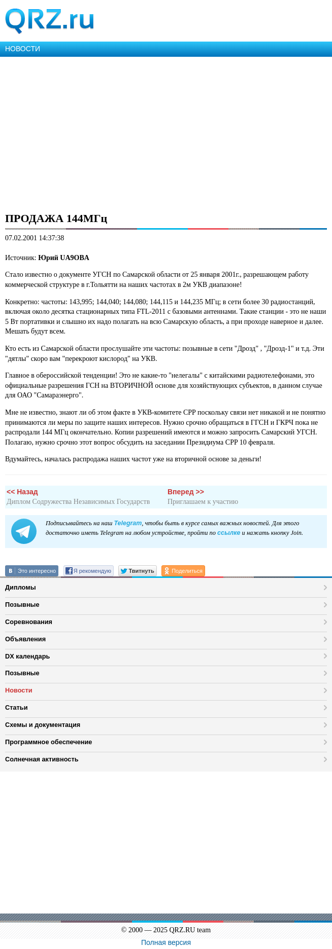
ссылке (228, 532)
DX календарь (27, 656)
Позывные (22, 604)
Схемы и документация (42, 724)
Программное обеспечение (48, 742)
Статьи (16, 707)
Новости (18, 690)
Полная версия (166, 942)
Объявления (25, 639)
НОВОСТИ (22, 49)
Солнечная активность (42, 759)
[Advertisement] (166, 133)
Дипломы (20, 587)
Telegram (128, 523)
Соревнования (28, 622)
